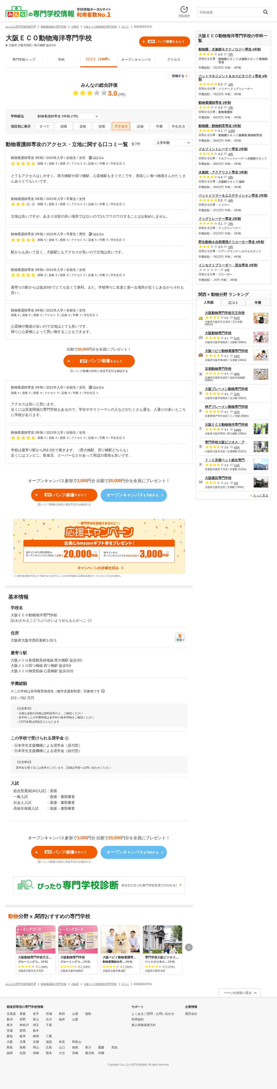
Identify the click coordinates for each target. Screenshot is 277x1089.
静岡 (36, 1036)
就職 (63, 126)
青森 (23, 1013)
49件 (237, 447)
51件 (237, 338)
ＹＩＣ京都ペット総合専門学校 (228, 460)
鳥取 (10, 1047)
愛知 (10, 1036)
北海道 (11, 1013)
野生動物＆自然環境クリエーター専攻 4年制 (231, 242)
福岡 (10, 1053)
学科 (61, 59)
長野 (23, 1019)
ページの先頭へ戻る (238, 993)
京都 (36, 1041)
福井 (62, 1019)
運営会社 (191, 1013)
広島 (49, 1047)
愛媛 (101, 1047)
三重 (49, 1036)
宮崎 (75, 1053)
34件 (237, 356)
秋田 (62, 1013)
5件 (230, 177)
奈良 (62, 1041)
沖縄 (101, 1053)
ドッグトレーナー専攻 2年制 (220, 219)
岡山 (36, 1047)
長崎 (36, 1053)
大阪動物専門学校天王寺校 (225, 313)
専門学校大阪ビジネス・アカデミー (231, 442)
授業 (102, 126)
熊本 (49, 1053)
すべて (44, 126)
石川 (49, 1019)
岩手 (36, 1013)
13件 (231, 131)
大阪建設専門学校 (218, 478)
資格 (83, 126)
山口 (62, 1047)
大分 (62, 1053)
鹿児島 (89, 1053)
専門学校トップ (23, 59)
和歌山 (76, 1041)
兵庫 (23, 1041)
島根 (23, 1047)
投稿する (178, 76)
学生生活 (178, 126)
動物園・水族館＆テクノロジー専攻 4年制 (230, 49)
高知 (114, 1047)
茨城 (10, 1030)
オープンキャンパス (136, 59)
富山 (36, 1019)
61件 (237, 317)
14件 (237, 465)
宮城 (49, 1013)
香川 (88, 1047)
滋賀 (49, 1041)
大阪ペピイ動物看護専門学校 (226, 351)
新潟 (10, 1019)
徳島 (75, 1047)
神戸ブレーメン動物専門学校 (226, 407)
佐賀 (23, 1053)
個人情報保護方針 (143, 1025)
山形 (75, 1013)
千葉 (49, 1025)
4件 (230, 154)
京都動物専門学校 (218, 369)
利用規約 (137, 1019)
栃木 (36, 1030)
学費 (159, 126)
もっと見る (260, 495)
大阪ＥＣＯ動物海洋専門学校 (226, 425)
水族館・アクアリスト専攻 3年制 (223, 172)
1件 (230, 84)
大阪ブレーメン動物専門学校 (226, 389)
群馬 (23, 1030)
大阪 (10, 1041)
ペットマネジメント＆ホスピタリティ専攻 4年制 (233, 77)
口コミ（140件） (99, 59)
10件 (237, 394)
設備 (140, 126)
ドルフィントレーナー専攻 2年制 (223, 149)
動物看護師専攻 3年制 (215, 103)
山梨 (75, 1019)
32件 (237, 412)
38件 (237, 373)
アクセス (173, 59)
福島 (88, 1013)
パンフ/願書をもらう (166, 41)
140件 (237, 429)
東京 (10, 1025)
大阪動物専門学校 (218, 333)
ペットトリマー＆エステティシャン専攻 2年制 (233, 195)
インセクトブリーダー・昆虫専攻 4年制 (228, 265)
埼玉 (36, 1025)
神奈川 (24, 1025)
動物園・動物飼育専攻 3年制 (220, 126)
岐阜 (23, 1036)
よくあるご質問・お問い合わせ (152, 1013)
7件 (230, 54)
